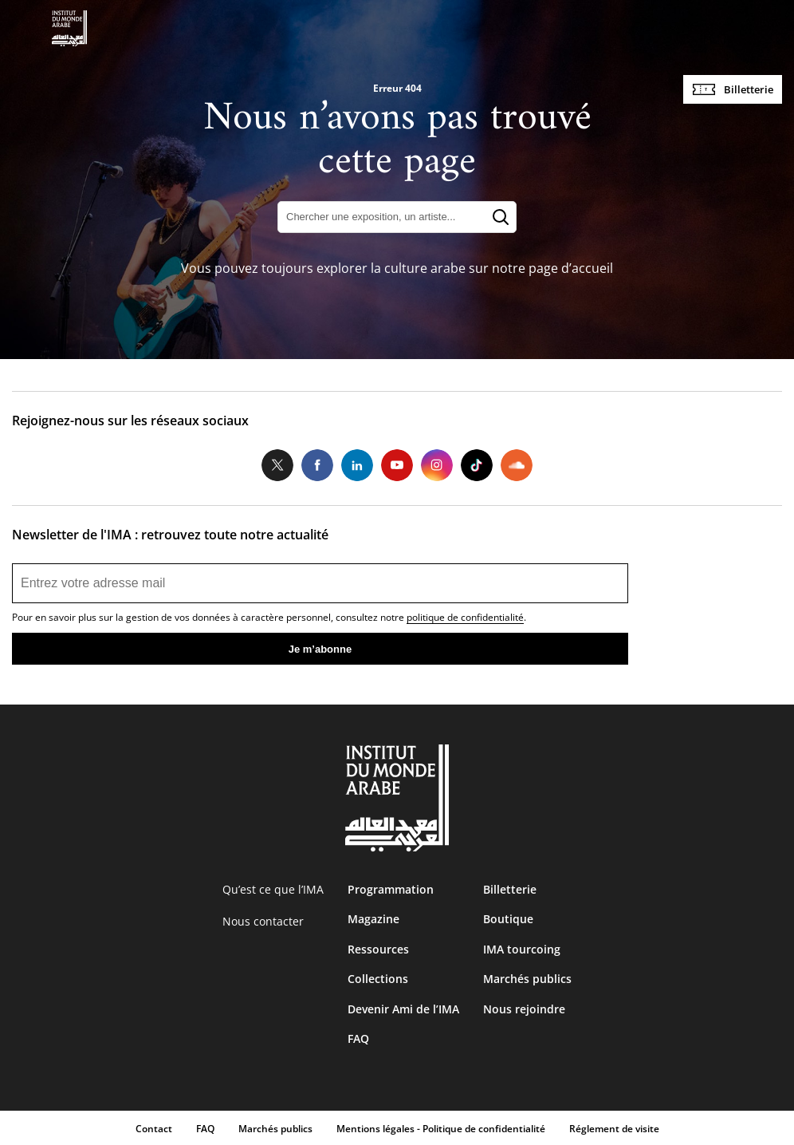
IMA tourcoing (521, 949)
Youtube (397, 465)
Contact (154, 1128)
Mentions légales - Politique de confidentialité (440, 1128)
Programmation (391, 889)
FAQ (358, 1038)
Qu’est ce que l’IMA (273, 889)
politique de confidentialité (465, 617)
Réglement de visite (614, 1128)
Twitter (277, 465)
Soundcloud (517, 465)
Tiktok (477, 465)
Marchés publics (527, 978)
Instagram (437, 465)
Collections (378, 978)
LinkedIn (357, 465)
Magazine (373, 918)
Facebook (317, 465)
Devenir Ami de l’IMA (403, 1009)
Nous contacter (263, 921)
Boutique (508, 918)
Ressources (378, 949)
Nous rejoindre (524, 1009)
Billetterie (748, 89)
